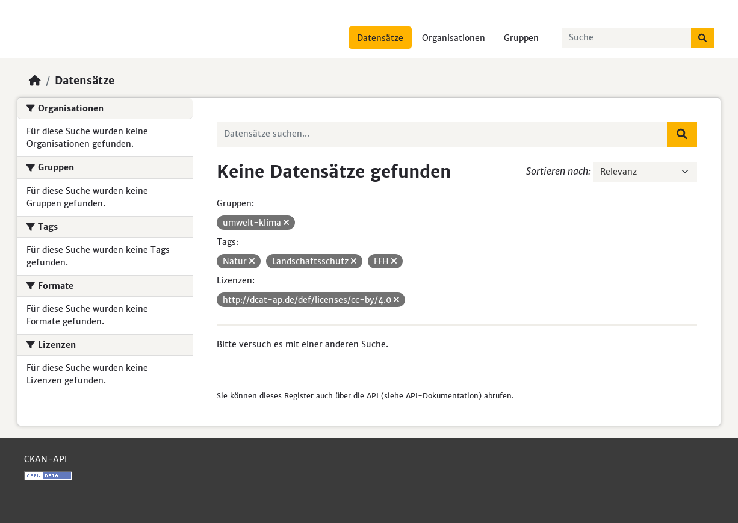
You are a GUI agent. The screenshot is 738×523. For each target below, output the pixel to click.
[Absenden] (702, 38)
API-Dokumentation (442, 395)
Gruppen (521, 37)
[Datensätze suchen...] (627, 38)
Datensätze (380, 37)
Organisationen (453, 37)
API (373, 395)
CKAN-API (45, 459)
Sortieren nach (557, 171)
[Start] (35, 80)
